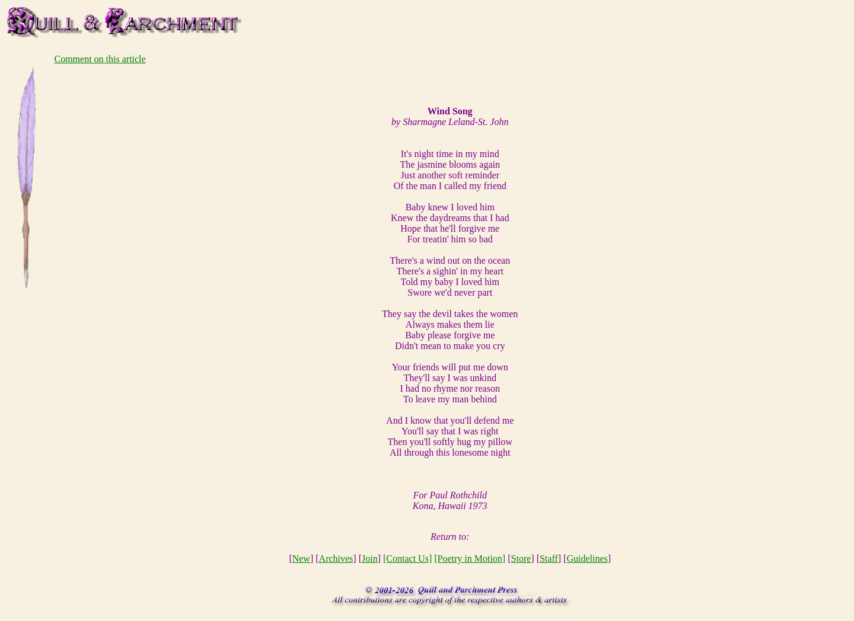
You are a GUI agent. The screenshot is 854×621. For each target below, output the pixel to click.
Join (370, 558)
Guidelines (586, 558)
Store (521, 558)
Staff (549, 558)
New (301, 558)
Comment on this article (99, 59)
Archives (336, 558)
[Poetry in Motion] (469, 558)
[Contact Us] (407, 558)
